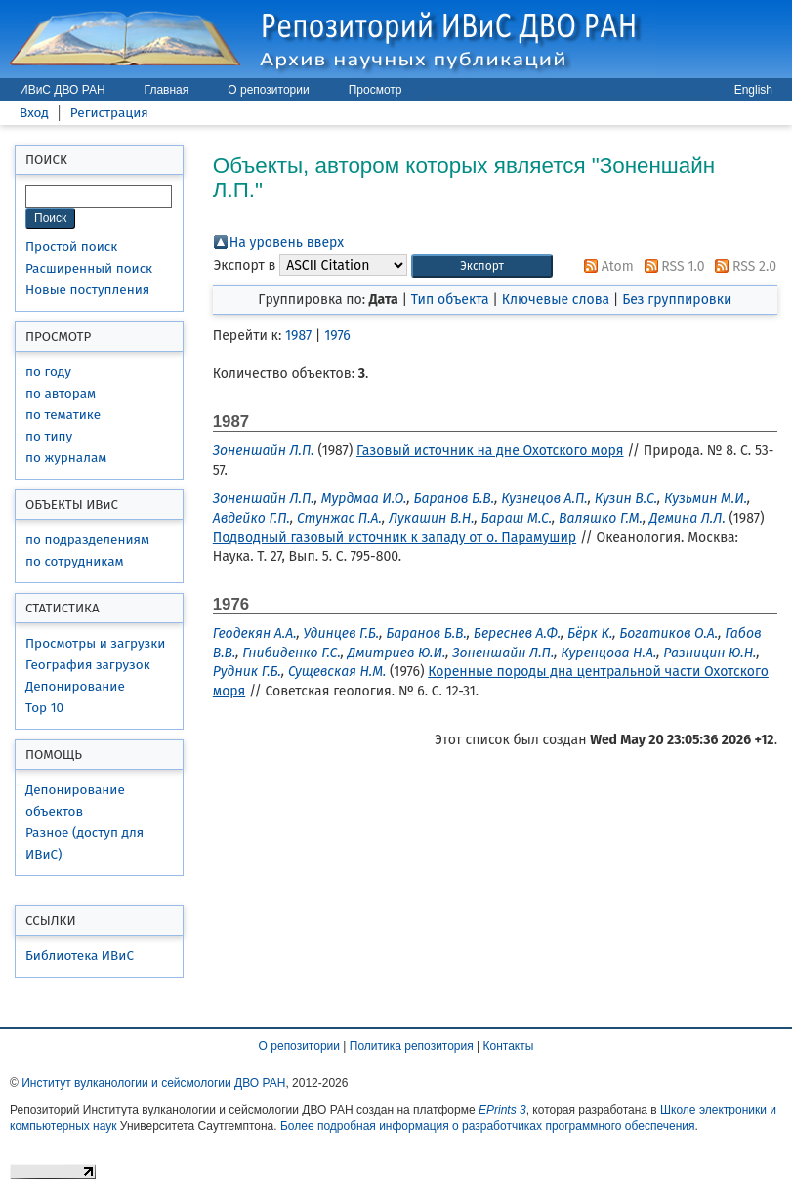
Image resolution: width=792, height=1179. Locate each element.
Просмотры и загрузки (95, 643)
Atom (605, 266)
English (753, 90)
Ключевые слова (555, 299)
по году (48, 371)
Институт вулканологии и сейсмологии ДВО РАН (153, 1083)
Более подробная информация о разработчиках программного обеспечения (487, 1126)
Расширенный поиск (88, 268)
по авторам (60, 393)
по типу (48, 436)
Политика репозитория (412, 1046)
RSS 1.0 (671, 266)
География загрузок (87, 664)
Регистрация (109, 113)
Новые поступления (87, 289)
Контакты (508, 1046)
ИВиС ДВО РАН (62, 90)
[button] (482, 266)
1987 (298, 335)
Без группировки (676, 299)
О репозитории (268, 90)
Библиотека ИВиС (79, 955)
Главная (167, 90)
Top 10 (44, 707)
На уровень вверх (286, 242)
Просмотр (375, 90)
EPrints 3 (502, 1109)
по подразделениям (87, 539)
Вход (34, 113)
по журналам (65, 457)
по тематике (63, 414)
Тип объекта (450, 299)
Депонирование (75, 686)
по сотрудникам (74, 561)
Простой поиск (71, 246)
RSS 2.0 (742, 266)
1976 (337, 335)
